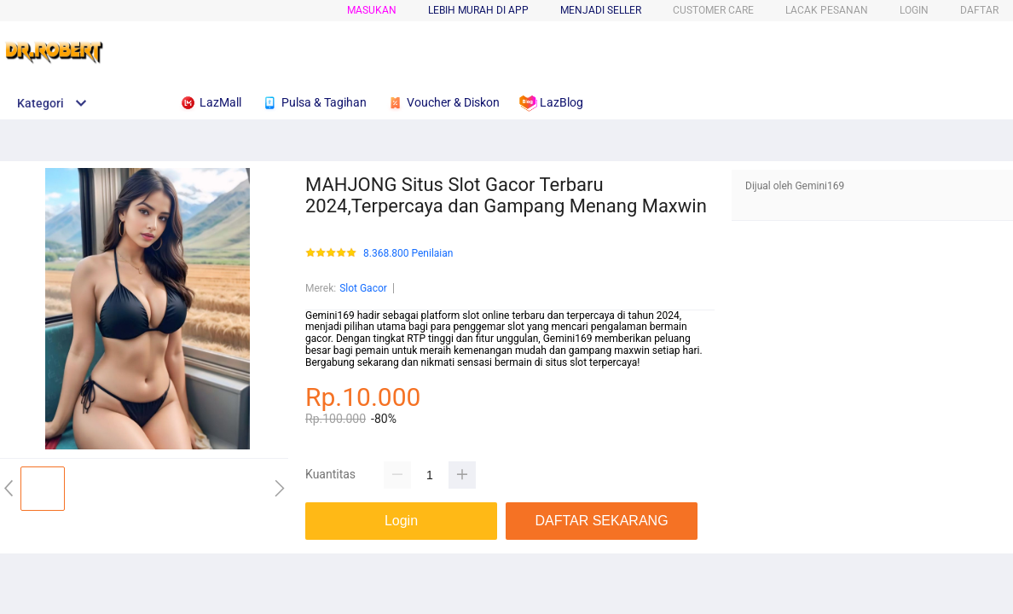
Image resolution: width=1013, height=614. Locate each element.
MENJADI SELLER (600, 10)
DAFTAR (979, 10)
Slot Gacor (363, 288)
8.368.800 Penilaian (408, 253)
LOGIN (914, 10)
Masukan (372, 10)
